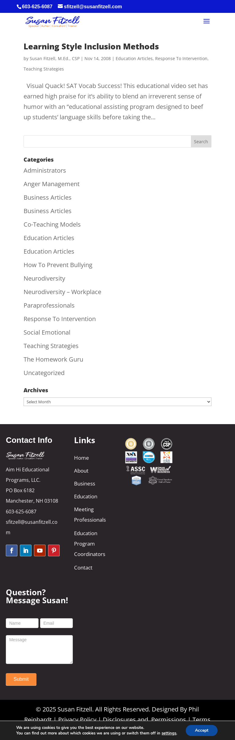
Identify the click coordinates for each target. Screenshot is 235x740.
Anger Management (52, 184)
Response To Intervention (181, 58)
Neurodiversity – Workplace (62, 292)
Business (84, 483)
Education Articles (134, 58)
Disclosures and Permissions (144, 719)
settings (169, 733)
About (81, 470)
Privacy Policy (77, 719)
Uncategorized (44, 373)
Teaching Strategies (44, 69)
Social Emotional (47, 332)
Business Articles (48, 197)
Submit (21, 679)
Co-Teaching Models (52, 224)
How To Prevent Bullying (58, 265)
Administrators (45, 170)
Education (85, 496)
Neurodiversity (44, 278)
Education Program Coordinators (89, 544)
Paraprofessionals (49, 305)
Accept (201, 730)
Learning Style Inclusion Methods (91, 46)
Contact (83, 567)
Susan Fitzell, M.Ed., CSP (55, 58)
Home (81, 457)
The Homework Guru (53, 359)
